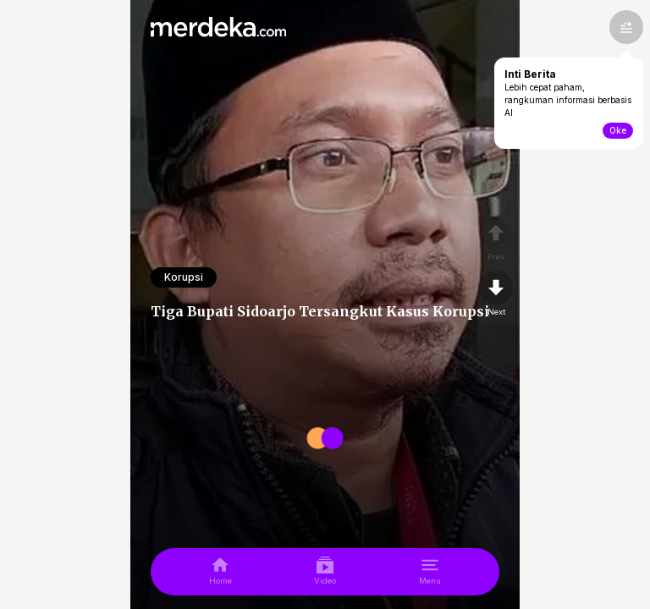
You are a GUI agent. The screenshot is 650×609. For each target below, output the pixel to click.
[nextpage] (496, 294)
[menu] (430, 572)
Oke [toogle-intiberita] (617, 130)
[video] (325, 572)
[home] (220, 572)
